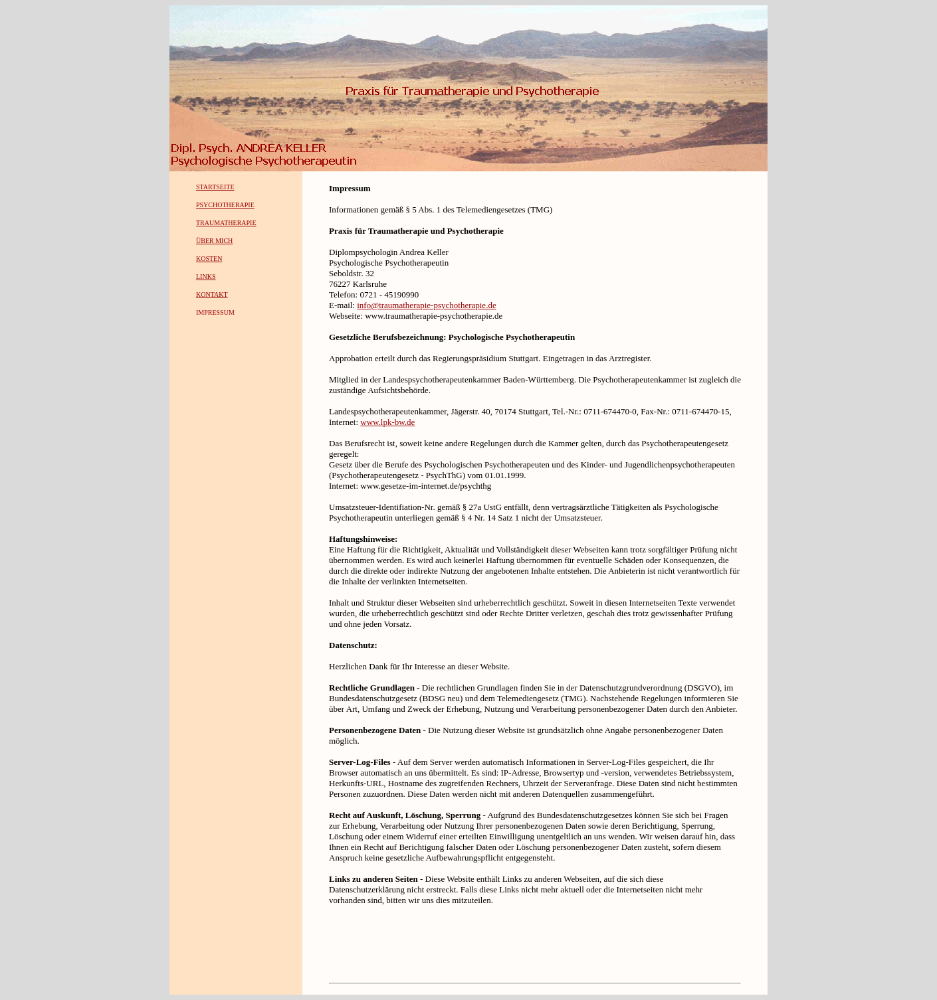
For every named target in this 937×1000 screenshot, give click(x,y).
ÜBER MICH (214, 240)
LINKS (205, 276)
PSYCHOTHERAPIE (225, 204)
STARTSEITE (215, 187)
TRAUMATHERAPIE (226, 222)
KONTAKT (212, 294)
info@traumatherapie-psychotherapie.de (426, 305)
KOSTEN (209, 258)
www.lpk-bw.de (387, 422)
